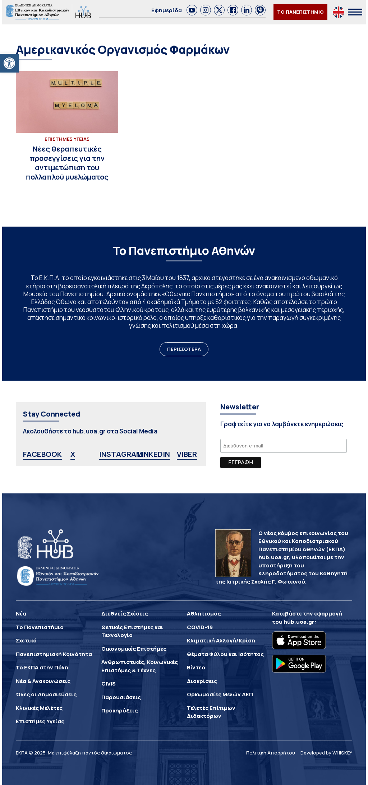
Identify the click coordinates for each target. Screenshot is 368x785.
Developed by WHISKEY (326, 752)
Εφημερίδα (166, 10)
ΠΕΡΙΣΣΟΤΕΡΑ (184, 349)
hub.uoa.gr (299, 622)
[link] (192, 10)
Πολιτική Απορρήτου (270, 752)
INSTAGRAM (120, 454)
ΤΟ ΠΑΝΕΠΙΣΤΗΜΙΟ (300, 12)
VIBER (187, 454)
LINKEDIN (153, 454)
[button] (9, 63)
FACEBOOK (42, 454)
